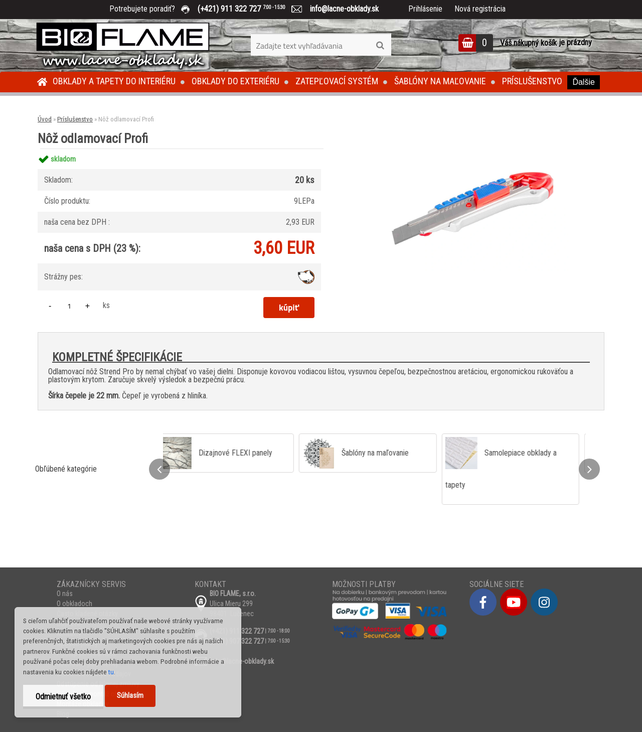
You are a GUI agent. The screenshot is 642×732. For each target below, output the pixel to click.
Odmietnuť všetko (63, 696)
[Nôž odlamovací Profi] (472, 149)
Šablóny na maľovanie (440, 81)
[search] (380, 45)
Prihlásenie (425, 9)
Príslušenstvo (532, 81)
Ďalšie (583, 82)
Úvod (45, 119)
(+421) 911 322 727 (249, 9)
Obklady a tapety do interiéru (114, 81)
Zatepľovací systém (336, 81)
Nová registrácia (480, 9)
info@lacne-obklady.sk (340, 9)
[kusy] (69, 306)
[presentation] (159, 469)
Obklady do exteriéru (235, 81)
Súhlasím (130, 695)
